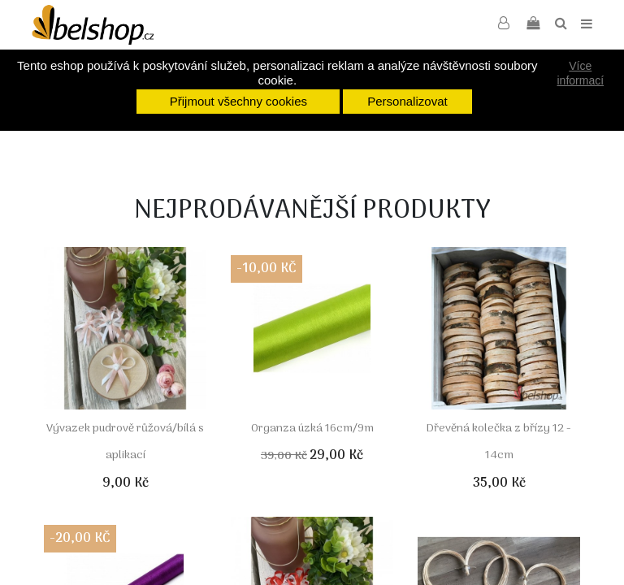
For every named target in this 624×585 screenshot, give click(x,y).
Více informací (580, 73)
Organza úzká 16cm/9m (312, 428)
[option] (239, 140)
